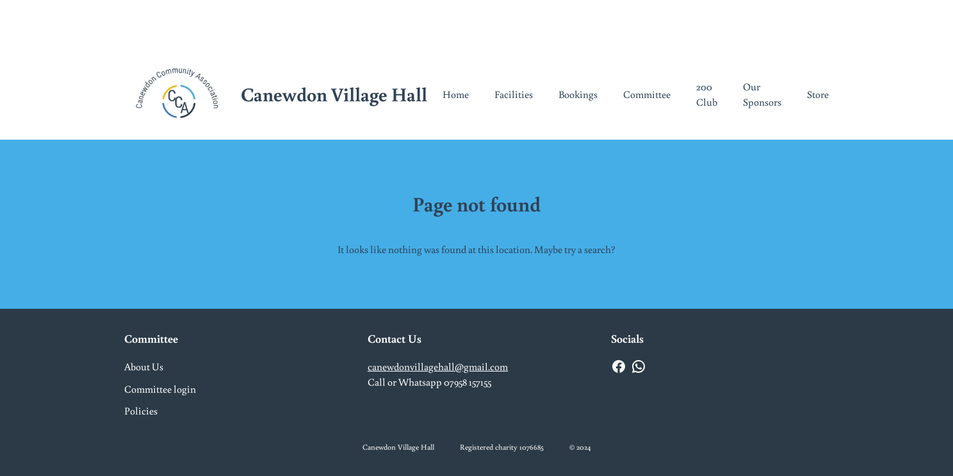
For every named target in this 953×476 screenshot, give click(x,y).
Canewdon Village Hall (334, 93)
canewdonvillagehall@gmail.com (438, 366)
